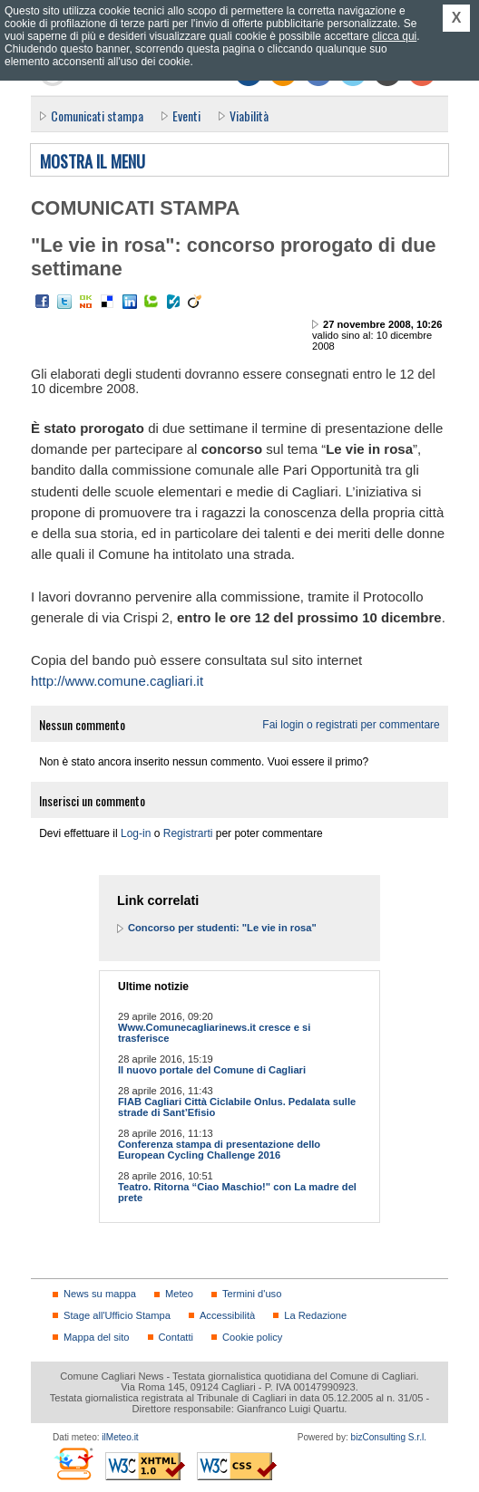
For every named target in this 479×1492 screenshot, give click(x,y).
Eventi (186, 115)
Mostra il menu (92, 162)
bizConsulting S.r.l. (388, 1437)
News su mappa (100, 1293)
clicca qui (394, 36)
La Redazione (315, 1315)
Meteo (179, 1293)
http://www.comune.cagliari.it (117, 680)
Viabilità (249, 115)
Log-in (136, 833)
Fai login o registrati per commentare (350, 724)
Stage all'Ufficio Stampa (117, 1315)
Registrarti (188, 833)
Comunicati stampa (97, 115)
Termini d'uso (251, 1293)
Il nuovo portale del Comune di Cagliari (212, 1069)
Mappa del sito (97, 1337)
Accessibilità (227, 1315)
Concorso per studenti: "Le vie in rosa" (222, 927)
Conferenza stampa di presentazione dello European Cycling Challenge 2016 (219, 1149)
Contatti (176, 1337)
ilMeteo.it (120, 1437)
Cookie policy (252, 1337)
